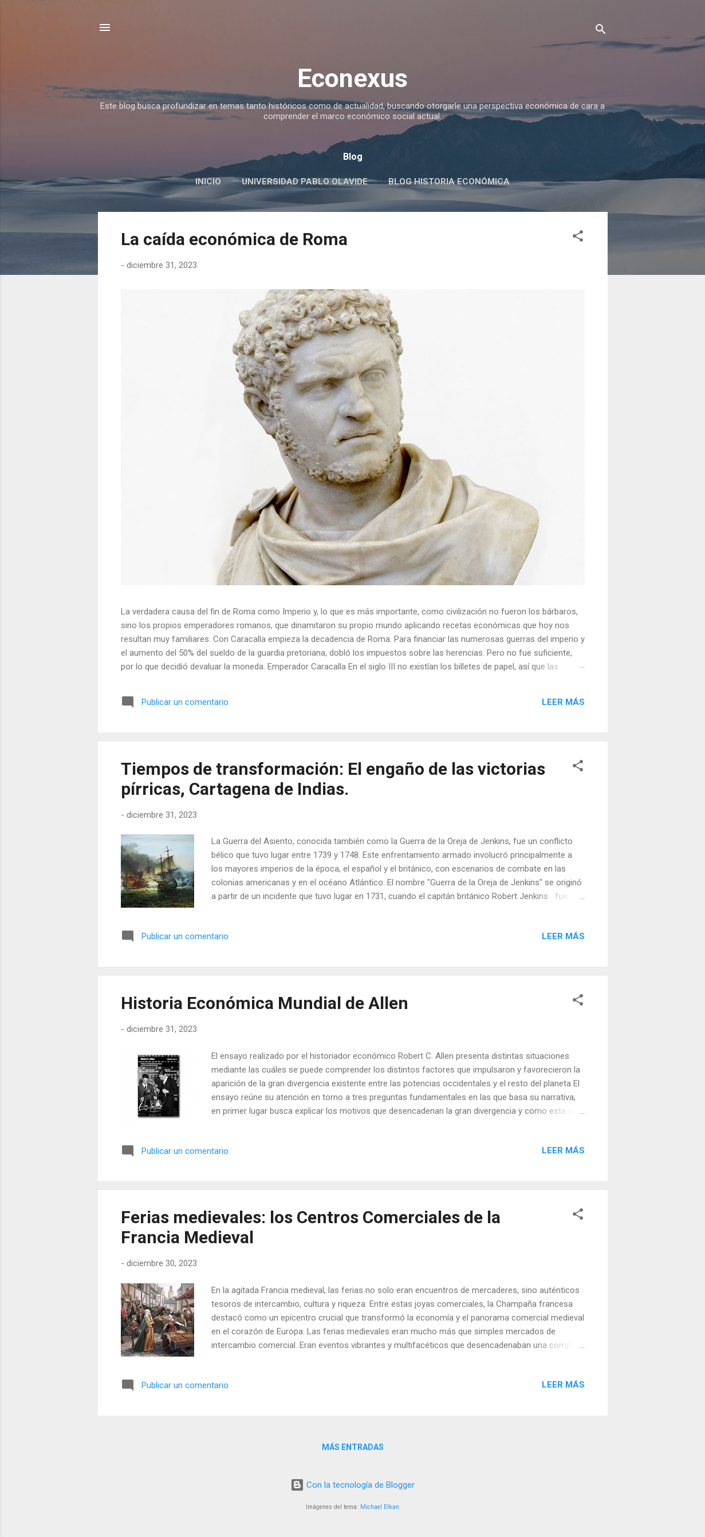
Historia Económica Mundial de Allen (264, 1003)
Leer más (563, 702)
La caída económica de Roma (234, 239)
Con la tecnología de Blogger (352, 1485)
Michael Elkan (379, 1507)
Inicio (208, 181)
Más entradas (353, 1447)
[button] (578, 238)
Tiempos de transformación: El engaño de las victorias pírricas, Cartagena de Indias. (333, 779)
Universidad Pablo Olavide (305, 181)
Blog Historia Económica (449, 181)
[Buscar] (601, 31)
